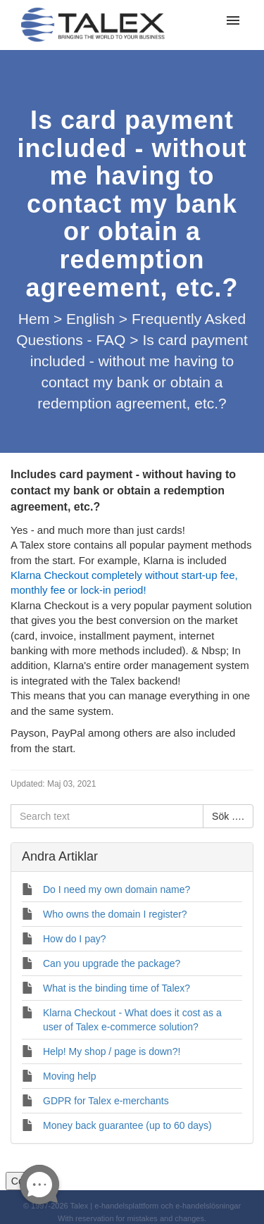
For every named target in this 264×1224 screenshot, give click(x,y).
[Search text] (107, 816)
